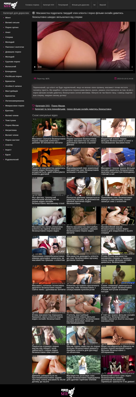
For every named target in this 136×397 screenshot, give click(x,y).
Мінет (8, 17)
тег (94, 5)
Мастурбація (11, 91)
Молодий (9, 42)
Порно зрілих (11, 27)
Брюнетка (10, 81)
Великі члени (11, 115)
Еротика (9, 110)
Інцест (8, 150)
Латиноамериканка (14, 101)
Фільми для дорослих (80, 5)
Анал (7, 32)
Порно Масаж (12, 125)
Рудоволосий (12, 159)
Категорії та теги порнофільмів (50, 109)
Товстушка (10, 120)
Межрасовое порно (14, 106)
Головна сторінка (32, 5)
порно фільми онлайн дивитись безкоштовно (89, 109)
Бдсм (8, 154)
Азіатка (8, 145)
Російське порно (13, 76)
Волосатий (10, 66)
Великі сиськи (12, 22)
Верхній (103, 5)
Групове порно (12, 61)
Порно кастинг (12, 140)
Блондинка (10, 71)
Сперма (9, 37)
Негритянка (11, 130)
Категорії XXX (48, 5)
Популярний (63, 5)
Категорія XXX (43, 106)
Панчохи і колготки (14, 47)
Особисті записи (13, 86)
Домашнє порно (13, 52)
